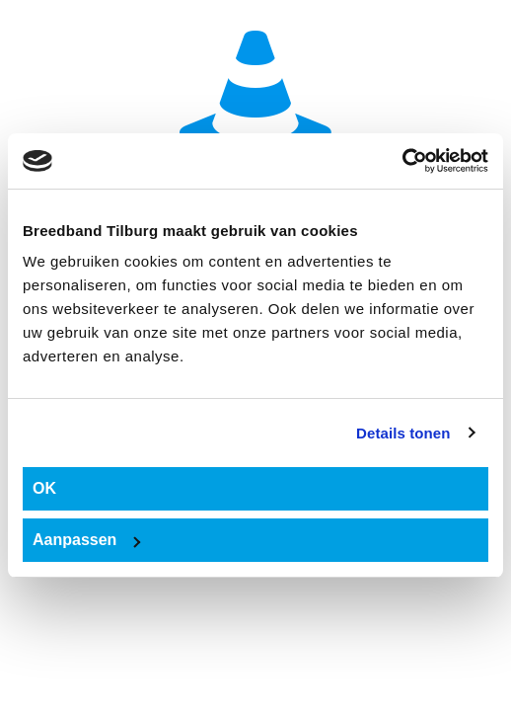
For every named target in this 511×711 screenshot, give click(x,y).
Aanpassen (86, 539)
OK (44, 488)
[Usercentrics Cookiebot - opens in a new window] (402, 161)
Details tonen (403, 433)
